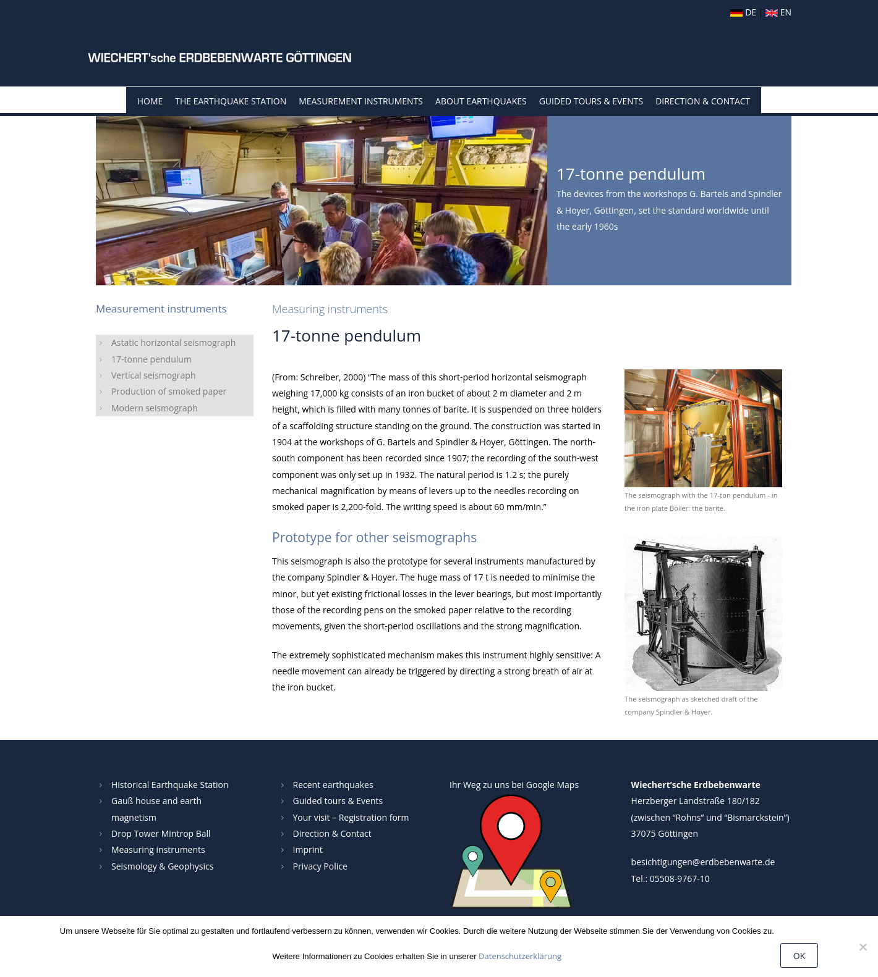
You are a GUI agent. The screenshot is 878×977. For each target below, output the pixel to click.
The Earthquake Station (230, 101)
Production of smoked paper (168, 391)
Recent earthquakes (333, 784)
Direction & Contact (702, 101)
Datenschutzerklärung (520, 956)
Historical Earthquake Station (169, 784)
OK (799, 956)
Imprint (308, 849)
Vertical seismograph (153, 375)
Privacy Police (320, 866)
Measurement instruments (361, 101)
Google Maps (552, 784)
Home (150, 101)
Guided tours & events (591, 101)
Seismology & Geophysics (162, 866)
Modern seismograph (154, 408)
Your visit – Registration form (351, 817)
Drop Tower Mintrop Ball (161, 833)
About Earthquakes (481, 101)
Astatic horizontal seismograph (173, 342)
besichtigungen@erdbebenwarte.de (703, 862)
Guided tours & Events (338, 801)
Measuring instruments (158, 849)
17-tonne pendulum (151, 359)
